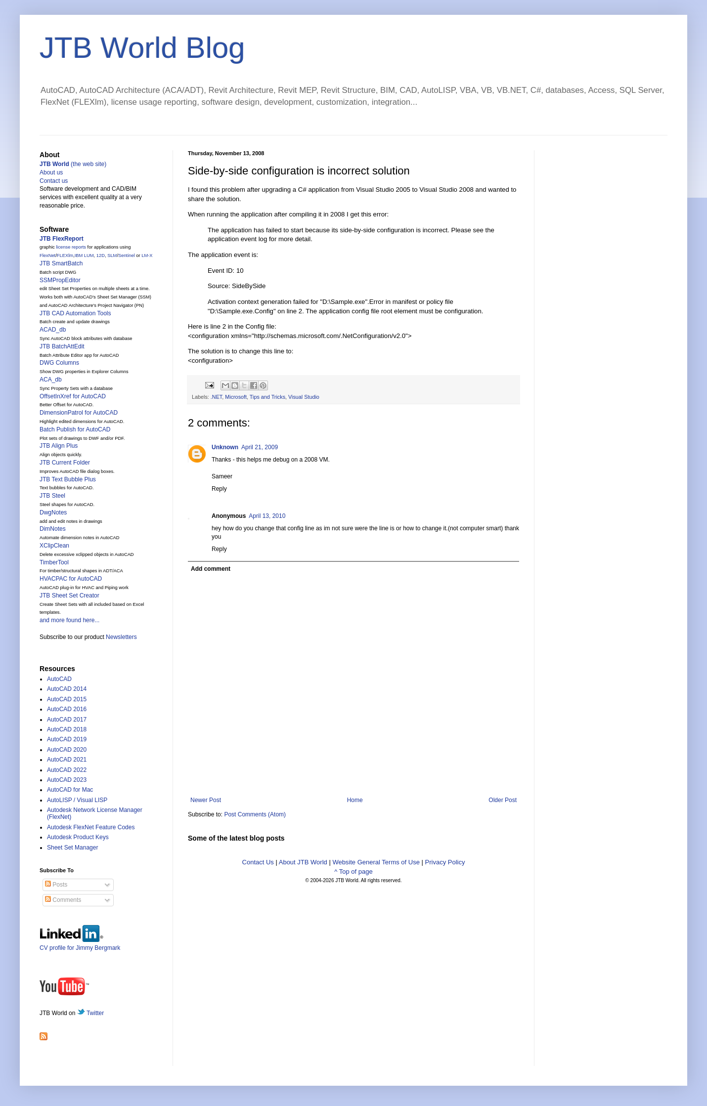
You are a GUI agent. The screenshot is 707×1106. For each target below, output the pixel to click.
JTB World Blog (142, 47)
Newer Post (205, 800)
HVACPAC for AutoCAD (71, 578)
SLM (112, 255)
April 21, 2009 (259, 447)
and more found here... (69, 620)
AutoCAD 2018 (67, 729)
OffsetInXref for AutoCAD (73, 396)
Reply (219, 488)
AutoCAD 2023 (67, 779)
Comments (63, 899)
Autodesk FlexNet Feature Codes (90, 827)
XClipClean (54, 545)
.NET (216, 397)
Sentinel (126, 255)
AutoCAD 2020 (67, 749)
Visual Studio (303, 397)
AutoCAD (59, 679)
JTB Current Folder (65, 462)
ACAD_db (53, 329)
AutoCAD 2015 (67, 699)
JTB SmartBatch (61, 263)
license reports (71, 247)
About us (51, 172)
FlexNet (47, 255)
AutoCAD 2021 (67, 759)
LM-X (146, 255)
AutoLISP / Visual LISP (77, 800)
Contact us (54, 180)
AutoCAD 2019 (67, 739)
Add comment (210, 568)
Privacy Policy (445, 862)
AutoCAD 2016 (67, 709)
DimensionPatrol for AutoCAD (79, 412)
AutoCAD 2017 (67, 719)
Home (355, 800)
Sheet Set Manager (72, 847)
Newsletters (121, 637)
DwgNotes (53, 512)
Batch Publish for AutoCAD (75, 429)
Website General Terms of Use (376, 862)
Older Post (502, 800)
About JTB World (303, 862)
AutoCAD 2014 (67, 688)
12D (100, 255)
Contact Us (258, 862)
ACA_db (51, 379)
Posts (56, 884)
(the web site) (73, 164)
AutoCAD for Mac (70, 789)
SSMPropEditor (60, 280)
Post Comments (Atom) (255, 814)
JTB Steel (52, 495)
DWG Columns (59, 362)
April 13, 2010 (267, 515)
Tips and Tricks (267, 397)
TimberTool (54, 562)
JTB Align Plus (59, 445)
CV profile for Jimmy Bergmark (80, 944)
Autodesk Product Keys (78, 837)
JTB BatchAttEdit (62, 346)
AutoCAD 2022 (67, 769)
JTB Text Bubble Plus (68, 479)
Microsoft (236, 397)
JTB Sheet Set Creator (69, 595)
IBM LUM (84, 255)
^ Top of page (353, 871)
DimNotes (53, 528)
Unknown (225, 447)
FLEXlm (65, 255)
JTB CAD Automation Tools (75, 313)
